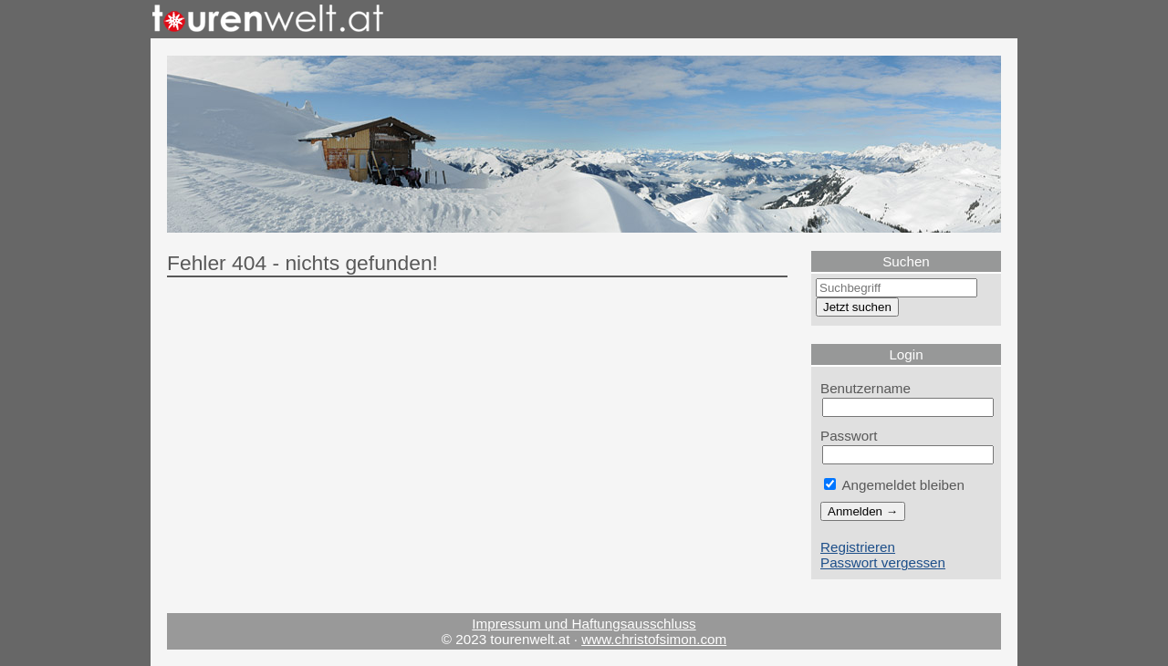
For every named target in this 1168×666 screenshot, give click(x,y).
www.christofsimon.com (653, 639)
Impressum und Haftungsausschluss (583, 623)
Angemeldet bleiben (894, 485)
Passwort (849, 435)
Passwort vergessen (882, 562)
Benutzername (865, 388)
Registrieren (857, 547)
